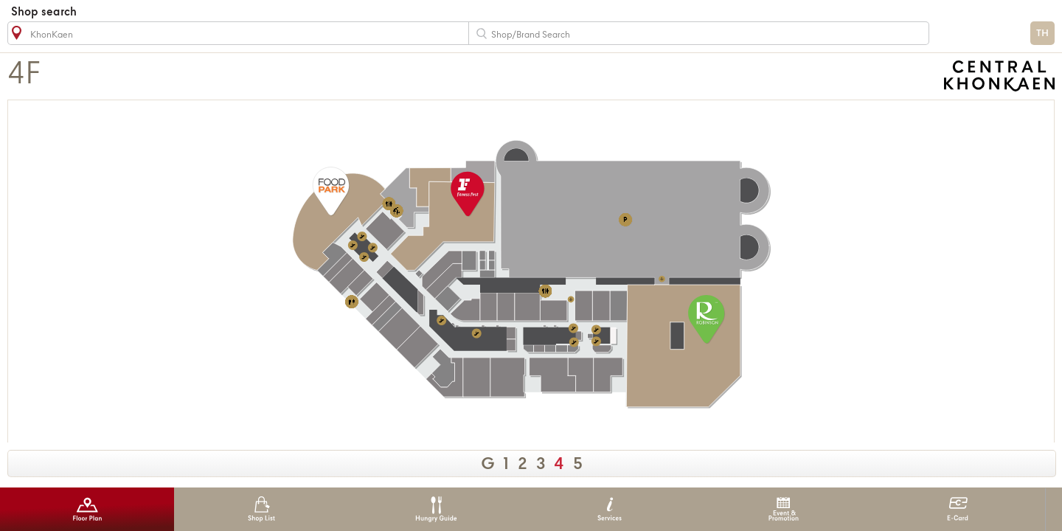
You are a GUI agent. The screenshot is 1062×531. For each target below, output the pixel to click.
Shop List (261, 509)
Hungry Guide (435, 509)
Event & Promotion (783, 509)
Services (609, 509)
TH (1042, 34)
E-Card (957, 509)
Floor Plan (87, 509)
